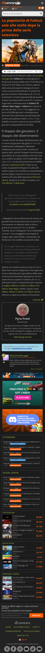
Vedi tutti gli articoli (22, 337)
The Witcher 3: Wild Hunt (13, 183)
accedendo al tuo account (22, 348)
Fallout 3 (21, 291)
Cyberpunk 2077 (18, 164)
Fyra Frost (24, 65)
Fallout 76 (33, 285)
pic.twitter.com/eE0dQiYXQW (22, 204)
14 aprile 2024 (33, 210)
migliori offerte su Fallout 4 (16, 285)
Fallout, (5, 291)
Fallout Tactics (33, 291)
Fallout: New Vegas (10, 288)
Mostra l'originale (36, 369)
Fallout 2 (13, 291)
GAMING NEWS (12, 65)
